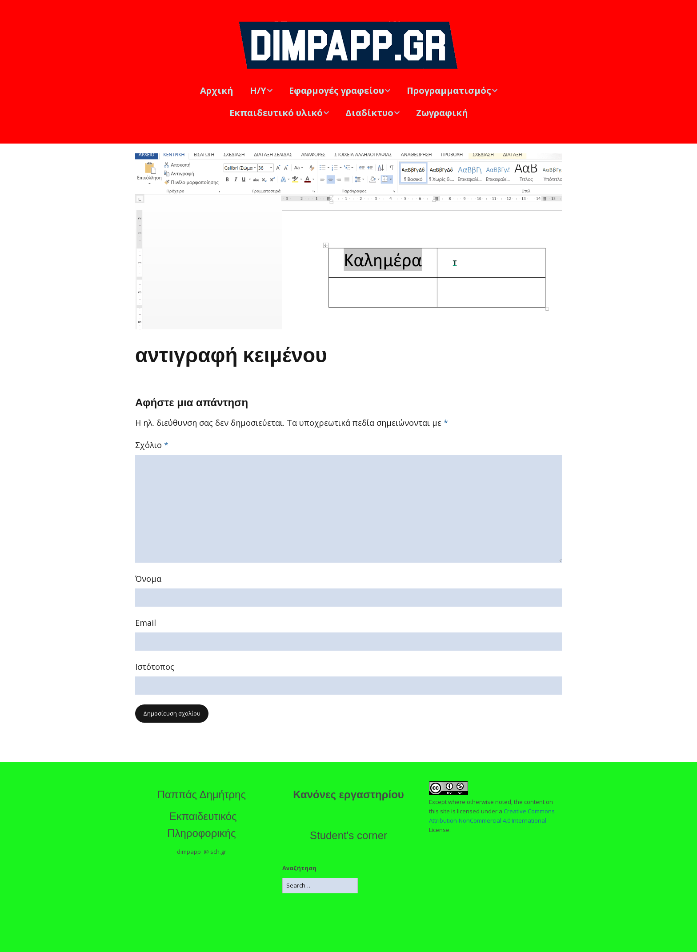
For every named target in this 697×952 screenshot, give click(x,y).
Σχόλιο (151, 445)
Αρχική (216, 90)
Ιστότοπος (154, 666)
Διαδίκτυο (369, 113)
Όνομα (148, 578)
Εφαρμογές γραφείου (336, 90)
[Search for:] (320, 885)
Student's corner (348, 835)
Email (145, 622)
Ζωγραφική (442, 113)
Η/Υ (258, 90)
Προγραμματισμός (449, 90)
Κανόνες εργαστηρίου (348, 794)
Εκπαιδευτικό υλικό (276, 113)
